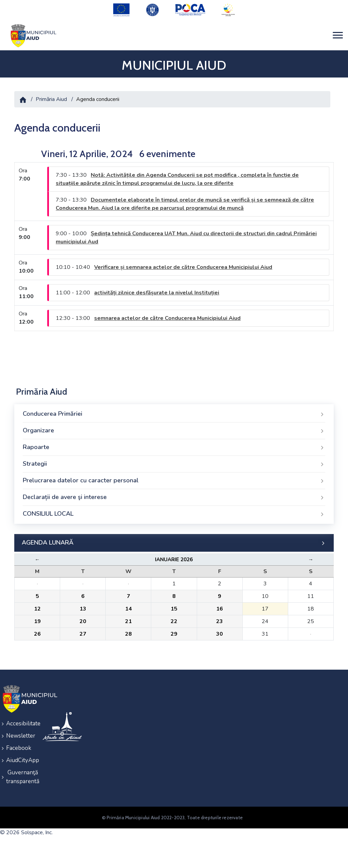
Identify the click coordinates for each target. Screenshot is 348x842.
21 (128, 621)
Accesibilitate (20, 723)
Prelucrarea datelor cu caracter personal (174, 480)
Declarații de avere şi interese (174, 497)
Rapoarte (174, 447)
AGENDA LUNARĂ (174, 542)
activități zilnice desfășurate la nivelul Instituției (156, 292)
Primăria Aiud (51, 99)
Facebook (18, 748)
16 (219, 609)
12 (37, 609)
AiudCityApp (20, 760)
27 (83, 634)
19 (37, 621)
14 (128, 609)
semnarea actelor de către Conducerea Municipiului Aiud (167, 318)
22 (174, 621)
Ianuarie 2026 (174, 559)
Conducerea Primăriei (174, 414)
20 (83, 621)
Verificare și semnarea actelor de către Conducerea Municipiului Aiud (183, 267)
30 (219, 634)
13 (83, 609)
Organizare (174, 430)
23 (219, 621)
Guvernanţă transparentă (20, 777)
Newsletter (20, 736)
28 (128, 634)
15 (174, 609)
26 (37, 634)
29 (174, 634)
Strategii (174, 464)
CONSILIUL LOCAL (174, 514)
